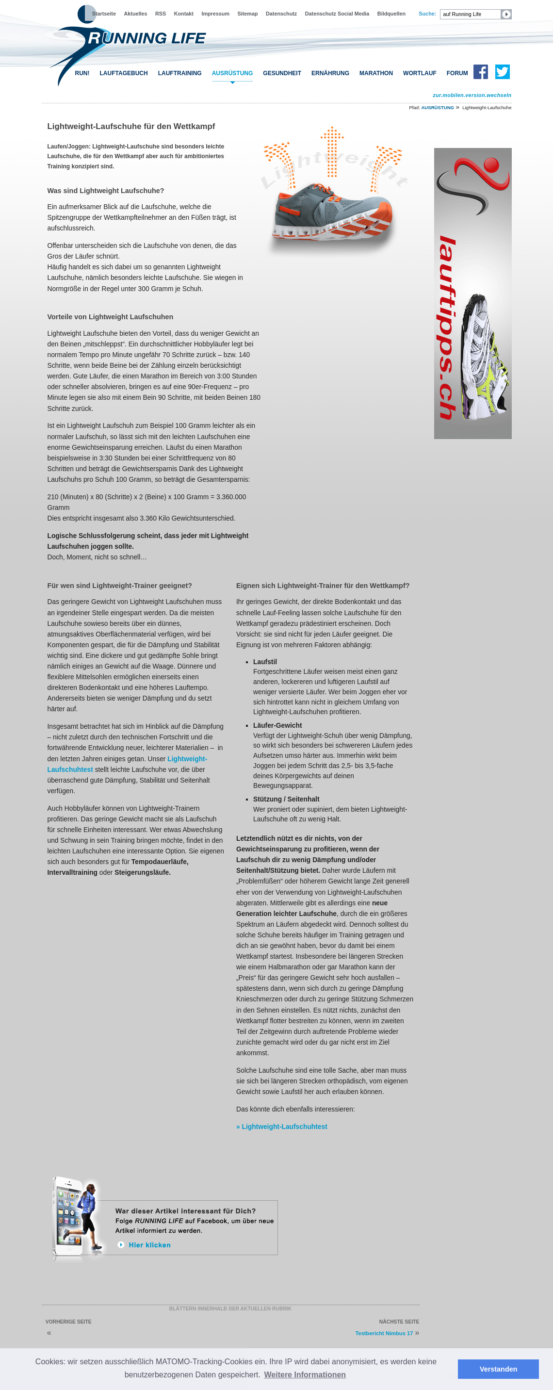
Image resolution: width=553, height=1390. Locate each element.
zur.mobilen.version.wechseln (472, 95)
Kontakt (184, 13)
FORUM (457, 73)
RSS (160, 13)
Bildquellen (391, 13)
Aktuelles (135, 13)
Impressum (215, 13)
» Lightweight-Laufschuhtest (281, 1126)
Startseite (104, 13)
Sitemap (248, 13)
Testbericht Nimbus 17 (384, 1333)
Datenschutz (281, 13)
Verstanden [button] (499, 1369)
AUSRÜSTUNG (232, 73)
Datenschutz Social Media (337, 13)
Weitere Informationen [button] (305, 1375)
